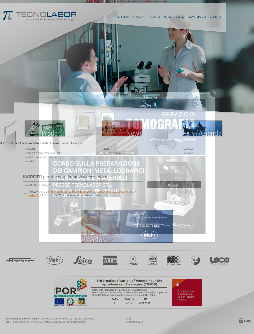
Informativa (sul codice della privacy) (71, 191)
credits (128, 318)
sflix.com (77, 143)
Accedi (247, 321)
